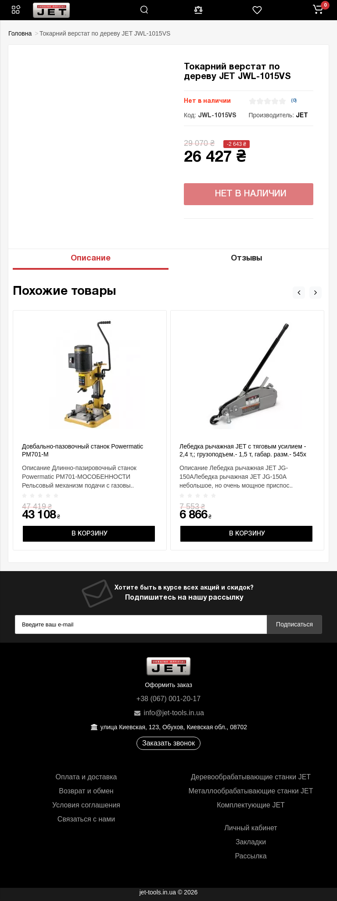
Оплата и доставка (86, 777)
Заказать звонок (168, 743)
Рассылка (250, 856)
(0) (294, 100)
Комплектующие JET (251, 805)
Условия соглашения (86, 805)
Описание (91, 258)
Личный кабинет (250, 828)
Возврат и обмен (86, 791)
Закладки (251, 842)
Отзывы (246, 258)
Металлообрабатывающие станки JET (250, 791)
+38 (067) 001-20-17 (168, 698)
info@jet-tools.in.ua (168, 712)
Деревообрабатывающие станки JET (251, 777)
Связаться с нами (86, 819)
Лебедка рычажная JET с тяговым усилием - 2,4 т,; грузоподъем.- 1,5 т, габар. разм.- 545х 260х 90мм (242, 454)
